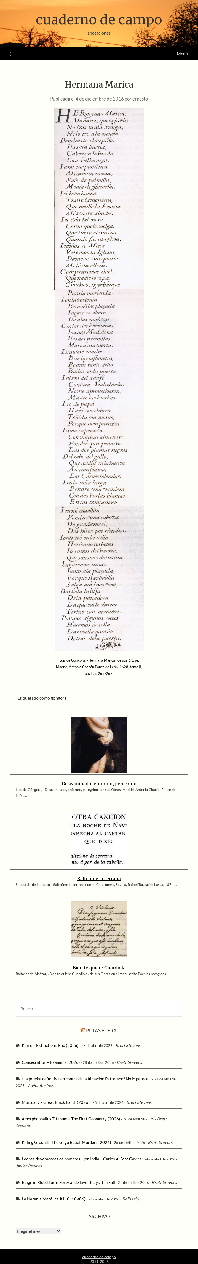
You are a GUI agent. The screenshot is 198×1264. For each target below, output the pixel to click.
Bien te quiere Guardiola (99, 968)
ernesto (140, 99)
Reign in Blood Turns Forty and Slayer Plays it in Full (68, 1182)
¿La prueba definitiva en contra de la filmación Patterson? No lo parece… (86, 1078)
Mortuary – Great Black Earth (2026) (56, 1102)
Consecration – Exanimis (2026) (51, 1062)
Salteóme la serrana (99, 878)
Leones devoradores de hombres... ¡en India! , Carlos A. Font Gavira (81, 1158)
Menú (182, 53)
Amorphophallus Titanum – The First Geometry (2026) (71, 1118)
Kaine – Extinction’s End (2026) (50, 1045)
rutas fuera (101, 1030)
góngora (58, 697)
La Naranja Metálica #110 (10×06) (53, 1198)
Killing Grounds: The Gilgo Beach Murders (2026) (66, 1142)
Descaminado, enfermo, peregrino (99, 783)
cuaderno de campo (99, 19)
